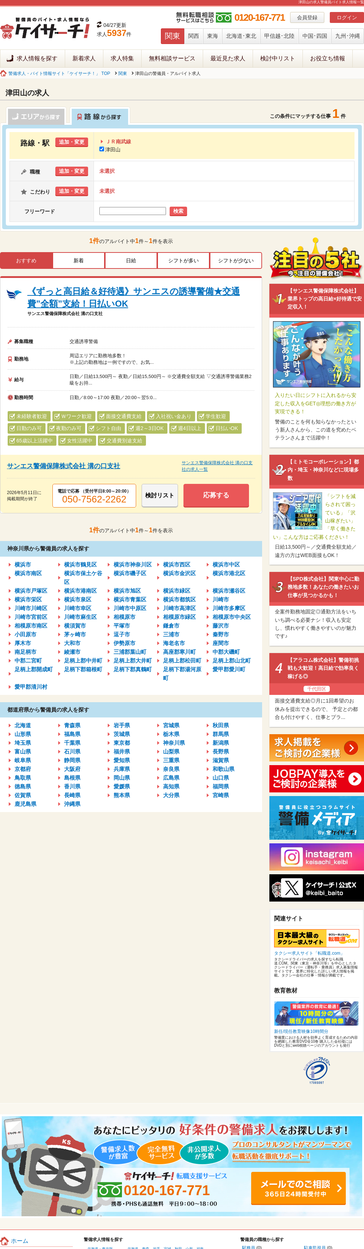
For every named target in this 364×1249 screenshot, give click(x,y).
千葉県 (72, 743)
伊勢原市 (124, 643)
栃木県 (171, 734)
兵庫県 (122, 769)
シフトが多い (183, 260)
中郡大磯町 (226, 652)
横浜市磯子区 (130, 573)
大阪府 (72, 769)
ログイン (347, 17)
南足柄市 (25, 652)
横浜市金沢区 (179, 573)
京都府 (23, 769)
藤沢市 (221, 625)
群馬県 (221, 734)
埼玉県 (23, 743)
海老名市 (174, 643)
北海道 (23, 725)
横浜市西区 (176, 564)
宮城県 (171, 725)
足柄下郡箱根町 (83, 669)
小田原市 (25, 634)
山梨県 (171, 751)
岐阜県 (23, 760)
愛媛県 (122, 786)
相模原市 (124, 617)
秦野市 (221, 634)
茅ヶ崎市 (75, 634)
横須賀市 (75, 625)
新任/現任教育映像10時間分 (301, 1031)
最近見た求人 (227, 58)
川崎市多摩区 (229, 608)
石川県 (72, 751)
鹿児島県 (25, 804)
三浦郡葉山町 (130, 652)
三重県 (171, 760)
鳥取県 (23, 778)
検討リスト (159, 495)
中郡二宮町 (28, 660)
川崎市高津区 (179, 608)
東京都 (122, 743)
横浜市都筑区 (179, 599)
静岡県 (72, 760)
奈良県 (171, 769)
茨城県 (122, 734)
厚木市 (23, 643)
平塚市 (122, 625)
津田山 (109, 149)
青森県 (72, 725)
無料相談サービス (172, 58)
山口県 (221, 778)
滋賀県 (221, 760)
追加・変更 (71, 142)
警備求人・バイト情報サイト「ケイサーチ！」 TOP (59, 73)
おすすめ (26, 260)
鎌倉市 (171, 625)
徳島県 (23, 786)
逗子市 (122, 634)
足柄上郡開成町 (34, 669)
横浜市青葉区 (130, 599)
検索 (178, 211)
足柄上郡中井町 (83, 660)
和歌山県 (223, 769)
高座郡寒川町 (179, 652)
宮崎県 (221, 795)
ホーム (19, 1241)
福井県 (122, 751)
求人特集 (122, 58)
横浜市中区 (226, 564)
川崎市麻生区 (80, 617)
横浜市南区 (28, 573)
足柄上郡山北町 (232, 660)
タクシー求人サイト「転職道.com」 (309, 953)
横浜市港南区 (80, 591)
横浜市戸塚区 (31, 591)
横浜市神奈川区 (133, 564)
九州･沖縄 (347, 36)
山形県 (23, 734)
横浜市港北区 (229, 573)
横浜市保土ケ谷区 (83, 577)
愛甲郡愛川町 (229, 669)
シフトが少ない (236, 260)
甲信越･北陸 (279, 36)
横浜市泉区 (77, 599)
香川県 (72, 786)
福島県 (72, 734)
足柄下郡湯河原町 (182, 673)
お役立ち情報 (327, 58)
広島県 (171, 778)
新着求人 (84, 58)
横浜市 (23, 564)
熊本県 (122, 795)
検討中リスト (277, 58)
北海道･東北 (241, 36)
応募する (216, 495)
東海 (212, 36)
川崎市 (221, 599)
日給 (131, 260)
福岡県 (221, 786)
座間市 (221, 643)
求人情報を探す (37, 58)
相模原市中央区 (232, 617)
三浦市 (171, 634)
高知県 (171, 786)
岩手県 (122, 725)
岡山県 (122, 778)
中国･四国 (314, 36)
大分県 (171, 795)
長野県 (221, 751)
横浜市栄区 (28, 599)
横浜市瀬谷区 (229, 591)
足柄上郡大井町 (133, 660)
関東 (172, 36)
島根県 (72, 778)
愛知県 (122, 760)
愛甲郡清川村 (31, 687)
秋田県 (221, 725)
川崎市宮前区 (31, 617)
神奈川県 (174, 743)
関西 (193, 36)
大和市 (72, 643)
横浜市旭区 (127, 591)
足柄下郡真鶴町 (133, 669)
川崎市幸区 (77, 608)
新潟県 (221, 743)
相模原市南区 (31, 625)
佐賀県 (23, 795)
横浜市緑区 (176, 591)
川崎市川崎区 (31, 608)
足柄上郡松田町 (182, 660)
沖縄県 (72, 804)
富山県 (23, 751)
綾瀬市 (72, 652)
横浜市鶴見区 (80, 564)
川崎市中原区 (130, 608)
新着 (79, 260)
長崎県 (72, 795)
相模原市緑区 (179, 617)
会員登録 (307, 17)
